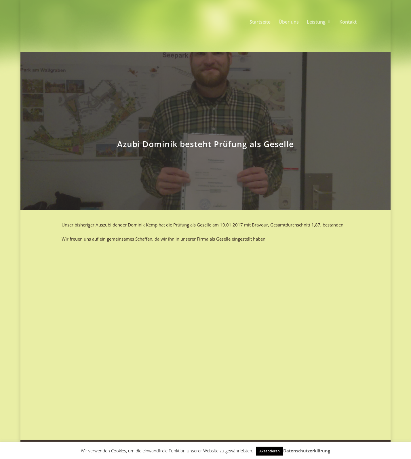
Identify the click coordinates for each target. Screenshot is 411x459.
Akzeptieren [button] (269, 451)
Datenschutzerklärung (306, 451)
